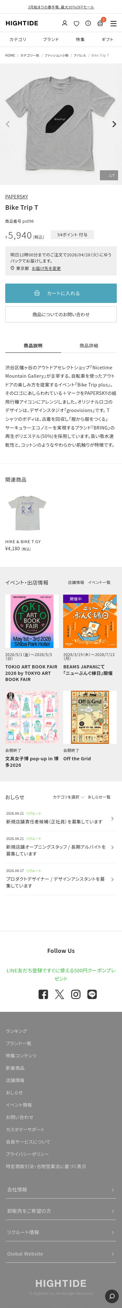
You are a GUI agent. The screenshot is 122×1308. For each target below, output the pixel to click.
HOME (10, 55)
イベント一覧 (99, 582)
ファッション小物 (57, 55)
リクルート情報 (23, 1232)
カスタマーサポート (25, 1129)
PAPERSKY (16, 196)
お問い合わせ (20, 1117)
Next (114, 124)
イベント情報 (19, 1104)
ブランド (51, 39)
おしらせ (14, 1092)
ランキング (16, 1031)
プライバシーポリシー (27, 1154)
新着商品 (15, 1068)
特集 (80, 39)
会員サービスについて (28, 1141)
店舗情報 (76, 582)
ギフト (108, 39)
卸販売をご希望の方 (29, 1210)
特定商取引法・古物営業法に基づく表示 (46, 1166)
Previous (7, 124)
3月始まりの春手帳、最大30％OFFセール (61, 6)
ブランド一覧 (19, 1043)
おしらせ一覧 (99, 796)
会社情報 (17, 1189)
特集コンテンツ (21, 1055)
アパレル (80, 55)
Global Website (25, 1253)
